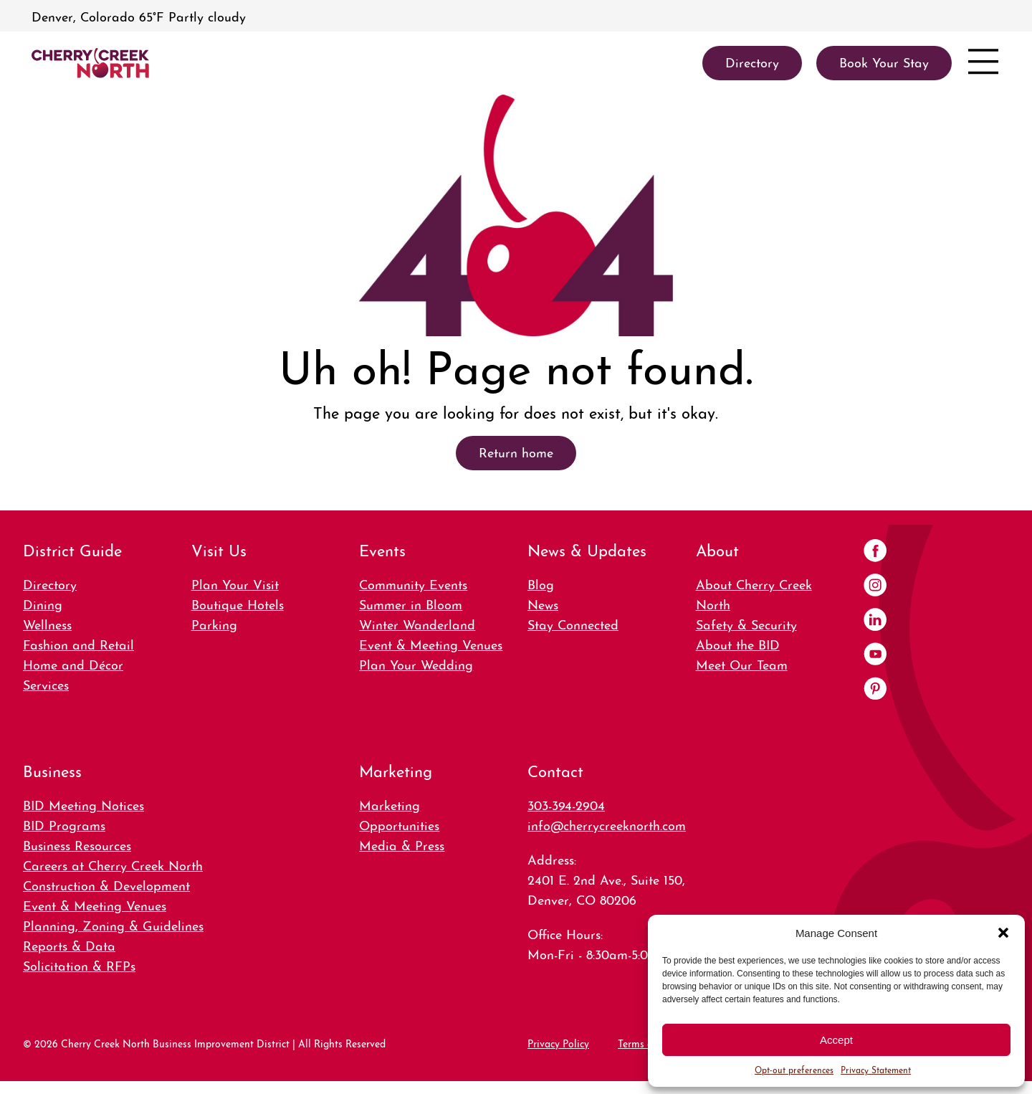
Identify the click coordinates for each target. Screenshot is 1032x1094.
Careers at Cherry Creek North (113, 864)
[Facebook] (875, 552)
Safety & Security (746, 623)
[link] (90, 63)
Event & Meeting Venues (430, 643)
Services (46, 684)
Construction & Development (106, 884)
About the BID (738, 643)
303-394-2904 (566, 804)
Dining (42, 603)
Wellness (47, 623)
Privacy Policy (558, 1042)
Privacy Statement (876, 1069)
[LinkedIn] (875, 621)
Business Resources (77, 844)
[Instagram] (875, 586)
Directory (50, 583)
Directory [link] (752, 61)
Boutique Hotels (237, 603)
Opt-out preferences (794, 1069)
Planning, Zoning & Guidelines (113, 924)
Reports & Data (69, 944)
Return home (516, 451)
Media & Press (401, 844)
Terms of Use (647, 1042)
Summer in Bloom (410, 603)
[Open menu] (983, 63)
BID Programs (64, 824)
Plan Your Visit (235, 583)
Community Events (413, 583)
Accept (836, 1040)
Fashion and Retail (78, 643)
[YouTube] (875, 655)
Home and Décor (73, 663)
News (542, 603)
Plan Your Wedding (416, 663)
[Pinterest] (875, 690)
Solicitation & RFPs (79, 965)
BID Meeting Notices (83, 804)
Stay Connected (572, 623)
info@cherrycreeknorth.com (606, 824)
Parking (214, 623)
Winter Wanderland (417, 623)
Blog (540, 583)
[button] (1003, 933)
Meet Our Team (742, 663)
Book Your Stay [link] (884, 61)
